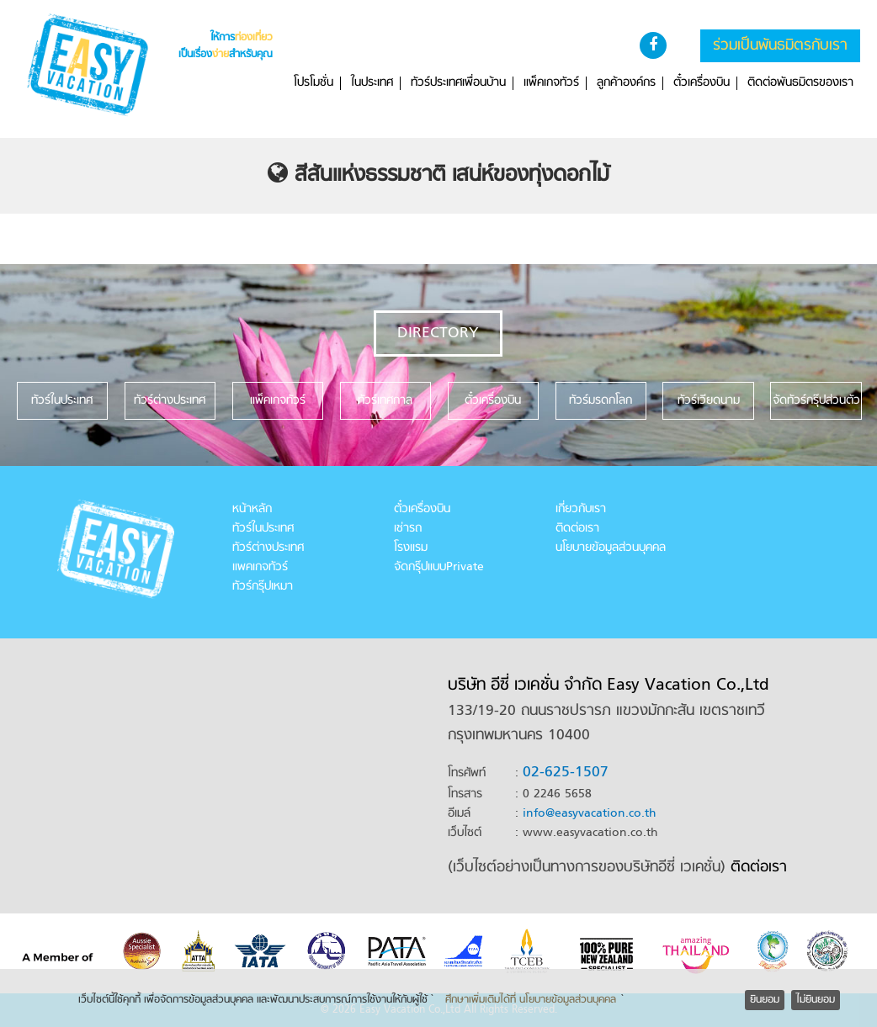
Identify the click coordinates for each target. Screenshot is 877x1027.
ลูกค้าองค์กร (626, 83)
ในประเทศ (372, 83)
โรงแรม (411, 548)
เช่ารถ (408, 528)
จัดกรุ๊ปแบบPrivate (439, 567)
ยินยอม (764, 1000)
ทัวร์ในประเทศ (263, 528)
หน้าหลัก (252, 509)
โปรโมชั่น (313, 83)
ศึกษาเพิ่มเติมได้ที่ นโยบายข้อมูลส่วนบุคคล (530, 1000)
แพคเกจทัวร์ (260, 567)
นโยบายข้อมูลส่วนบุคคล (610, 548)
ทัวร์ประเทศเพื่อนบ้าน (458, 83)
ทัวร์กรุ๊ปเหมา (262, 586)
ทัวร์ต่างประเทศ (268, 548)
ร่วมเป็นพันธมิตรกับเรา (780, 46)
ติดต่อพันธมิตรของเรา (800, 83)
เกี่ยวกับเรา (580, 509)
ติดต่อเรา (577, 528)
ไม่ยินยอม (815, 1000)
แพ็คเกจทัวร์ (551, 83)
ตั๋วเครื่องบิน (701, 83)
